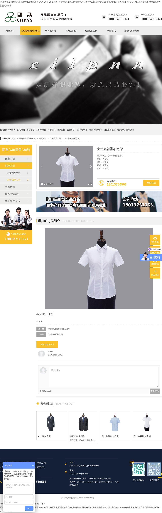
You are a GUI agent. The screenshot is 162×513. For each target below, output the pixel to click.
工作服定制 (41, 130)
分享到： (40, 321)
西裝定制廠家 (109, 130)
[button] (90, 166)
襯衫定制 (42, 138)
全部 (50, 314)
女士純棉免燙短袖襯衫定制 (59, 329)
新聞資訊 (41, 467)
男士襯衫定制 (13, 173)
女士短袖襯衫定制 (55, 334)
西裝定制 (21, 130)
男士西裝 (51, 130)
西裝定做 (30, 130)
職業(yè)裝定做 (95, 130)
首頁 (14, 138)
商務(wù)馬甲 (12, 194)
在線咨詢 (151, 183)
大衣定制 (10, 187)
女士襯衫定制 (55, 138)
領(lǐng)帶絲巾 (12, 201)
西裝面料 (61, 130)
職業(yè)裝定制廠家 (125, 130)
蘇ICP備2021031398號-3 (87, 482)
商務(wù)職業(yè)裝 (27, 138)
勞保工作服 (42, 463)
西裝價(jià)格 (82, 130)
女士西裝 (71, 130)
